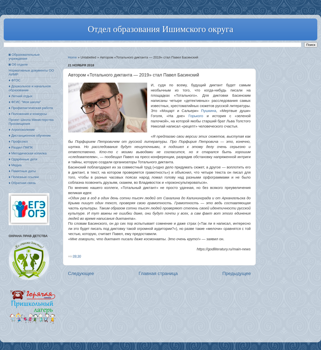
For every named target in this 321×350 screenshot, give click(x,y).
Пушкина (208, 111)
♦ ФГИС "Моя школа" (25, 102)
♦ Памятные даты (22, 171)
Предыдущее (236, 273)
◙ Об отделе (18, 64)
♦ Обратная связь (22, 183)
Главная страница (158, 273)
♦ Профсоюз (18, 141)
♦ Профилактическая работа (31, 108)
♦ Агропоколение (22, 129)
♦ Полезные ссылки (24, 177)
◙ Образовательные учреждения (24, 56)
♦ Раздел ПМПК (21, 147)
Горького (195, 116)
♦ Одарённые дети (23, 159)
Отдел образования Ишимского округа (160, 29)
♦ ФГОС (14, 80)
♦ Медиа (15, 165)
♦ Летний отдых (20, 96)
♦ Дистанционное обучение (30, 135)
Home (72, 57)
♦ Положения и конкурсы (28, 114)
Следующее (81, 273)
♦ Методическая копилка (28, 153)
